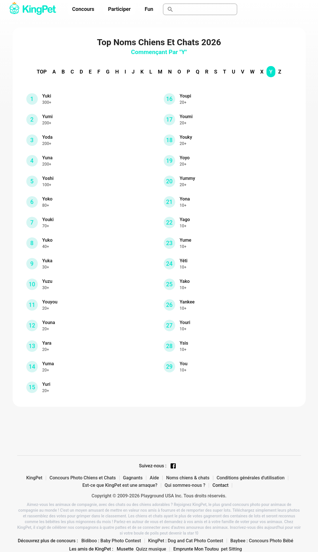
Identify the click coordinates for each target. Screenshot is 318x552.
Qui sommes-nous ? (185, 485)
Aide (154, 478)
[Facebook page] (173, 466)
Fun (149, 9)
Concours (83, 9)
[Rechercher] (206, 9)
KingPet (34, 478)
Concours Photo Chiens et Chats (83, 478)
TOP (42, 72)
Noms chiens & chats (187, 478)
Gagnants (133, 478)
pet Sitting (231, 549)
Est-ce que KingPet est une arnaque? (119, 485)
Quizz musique (151, 549)
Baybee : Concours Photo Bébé (261, 541)
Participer (119, 9)
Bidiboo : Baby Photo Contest (111, 541)
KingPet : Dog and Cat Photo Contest (185, 541)
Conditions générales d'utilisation (251, 478)
